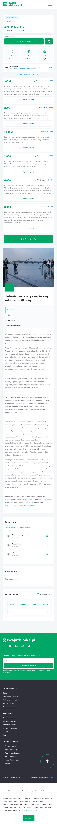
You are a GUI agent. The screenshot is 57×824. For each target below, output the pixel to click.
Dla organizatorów (9, 718)
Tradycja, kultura (11, 746)
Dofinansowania (9, 707)
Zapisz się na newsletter (28, 665)
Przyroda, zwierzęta (12, 753)
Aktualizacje (10, 320)
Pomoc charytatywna (12, 750)
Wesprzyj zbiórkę (24, 41)
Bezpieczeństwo (9, 703)
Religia (7, 763)
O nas (5, 693)
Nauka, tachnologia (12, 17)
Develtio (51, 778)
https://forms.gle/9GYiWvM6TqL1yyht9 (19, 506)
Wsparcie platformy (10, 728)
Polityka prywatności (30, 821)
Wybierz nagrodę (28, 99)
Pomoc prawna (10, 756)
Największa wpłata (25, 527)
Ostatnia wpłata (10, 527)
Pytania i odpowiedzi (13, 325)
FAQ (4, 735)
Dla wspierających (9, 721)
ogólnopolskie (10, 21)
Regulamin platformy (10, 696)
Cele (8, 315)
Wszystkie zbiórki (9, 725)
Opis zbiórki (10, 310)
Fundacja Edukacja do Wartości (23, 68)
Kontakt (5, 732)
